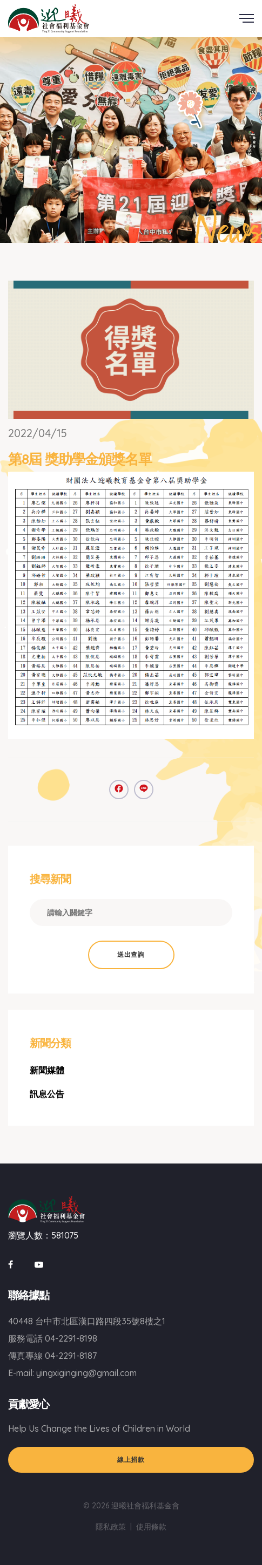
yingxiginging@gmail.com (86, 1372)
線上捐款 (130, 1459)
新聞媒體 (47, 1070)
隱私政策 (111, 1527)
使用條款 (151, 1527)
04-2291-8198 (71, 1338)
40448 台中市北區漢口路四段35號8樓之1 (86, 1321)
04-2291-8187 (71, 1355)
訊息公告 (47, 1093)
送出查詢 (130, 954)
